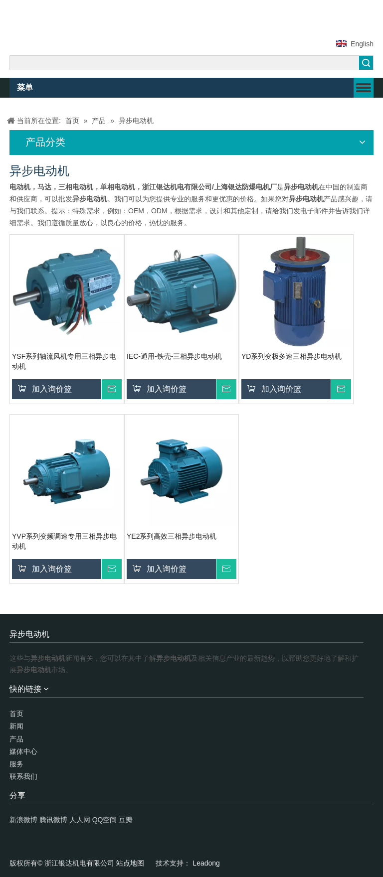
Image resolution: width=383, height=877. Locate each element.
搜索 (366, 63)
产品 (16, 739)
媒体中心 (23, 751)
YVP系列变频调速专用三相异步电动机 (64, 541)
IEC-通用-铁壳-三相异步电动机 (174, 356)
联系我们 (23, 776)
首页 (16, 714)
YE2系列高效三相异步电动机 (171, 536)
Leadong (206, 863)
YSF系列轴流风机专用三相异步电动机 (64, 361)
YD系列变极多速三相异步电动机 (291, 356)
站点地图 (131, 863)
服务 (16, 764)
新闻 (16, 726)
